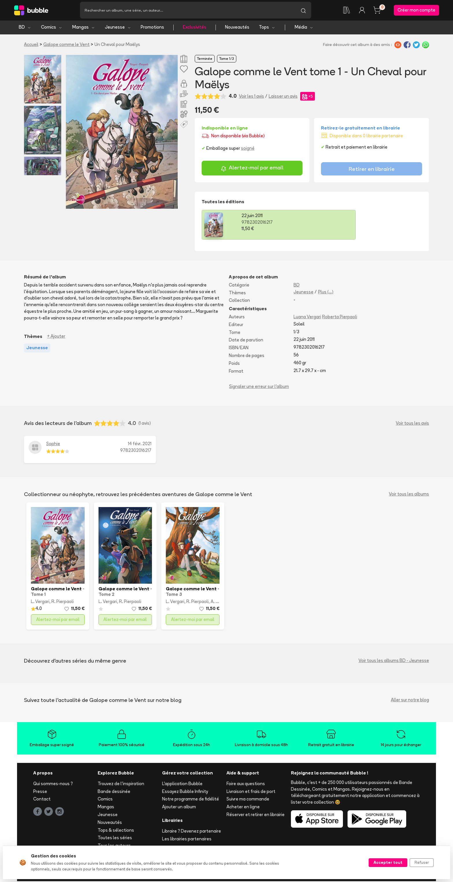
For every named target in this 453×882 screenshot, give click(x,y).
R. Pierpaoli (62, 602)
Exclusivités (194, 28)
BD (25, 28)
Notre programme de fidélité (190, 800)
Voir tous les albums (409, 495)
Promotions (152, 28)
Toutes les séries (115, 839)
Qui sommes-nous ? (53, 784)
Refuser (422, 862)
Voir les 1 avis (251, 97)
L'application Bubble (182, 784)
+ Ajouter (56, 337)
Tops (267, 28)
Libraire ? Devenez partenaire (191, 832)
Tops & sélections (116, 831)
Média (304, 28)
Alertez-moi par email (252, 169)
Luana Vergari (307, 318)
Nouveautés (237, 28)
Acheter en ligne (243, 808)
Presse (40, 792)
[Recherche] (188, 10)
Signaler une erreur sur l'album (259, 387)
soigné (248, 149)
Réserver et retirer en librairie (255, 815)
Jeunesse (118, 28)
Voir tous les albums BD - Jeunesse (394, 661)
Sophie (53, 445)
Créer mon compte (416, 10)
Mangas (83, 28)
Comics (51, 28)
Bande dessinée (114, 792)
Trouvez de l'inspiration (121, 784)
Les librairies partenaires (186, 839)
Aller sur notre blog (410, 701)
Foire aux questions (245, 784)
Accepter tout (388, 862)
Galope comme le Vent (66, 45)
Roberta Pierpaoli (339, 318)
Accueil (31, 45)
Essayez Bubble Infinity (185, 792)
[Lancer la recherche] (303, 10)
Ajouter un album (179, 808)
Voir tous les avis (412, 424)
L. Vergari (40, 602)
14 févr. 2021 (139, 445)
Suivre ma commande (247, 800)
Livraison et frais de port (250, 792)
